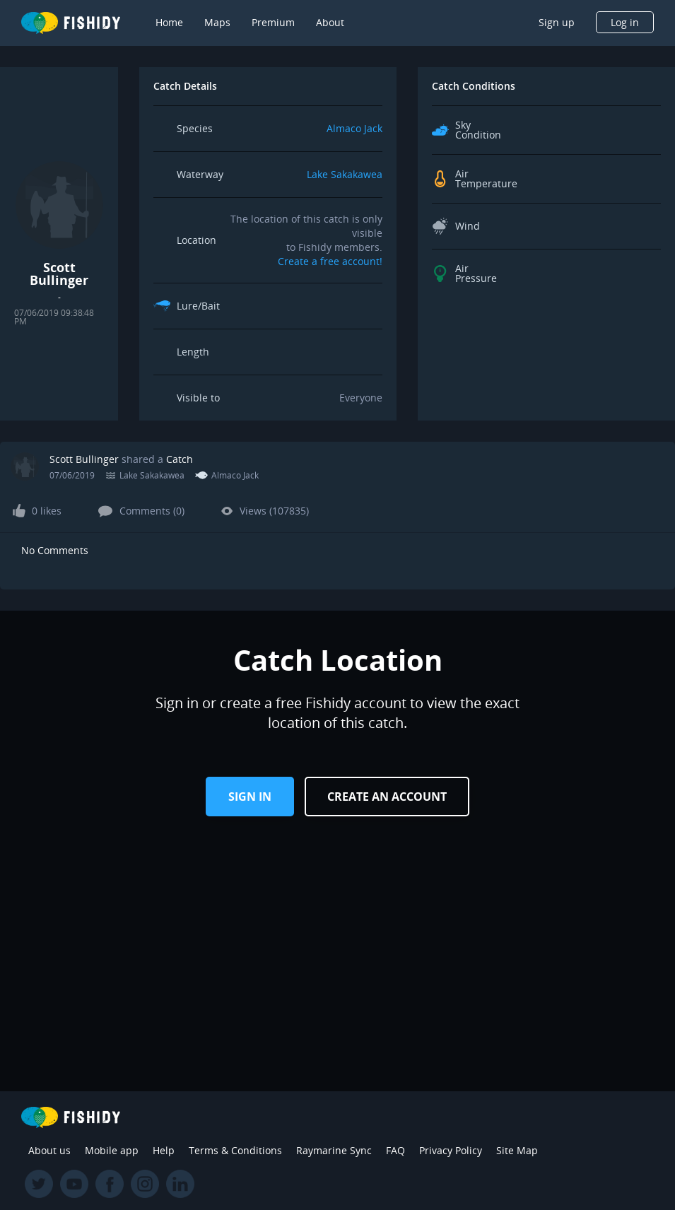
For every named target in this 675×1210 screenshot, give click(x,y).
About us (49, 1150)
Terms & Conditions (235, 1150)
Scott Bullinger (84, 459)
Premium (273, 22)
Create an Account (387, 796)
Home (169, 22)
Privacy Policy (450, 1150)
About (330, 22)
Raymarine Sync (334, 1150)
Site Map (517, 1150)
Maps (217, 22)
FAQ (395, 1150)
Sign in (249, 796)
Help (164, 1150)
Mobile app (112, 1150)
